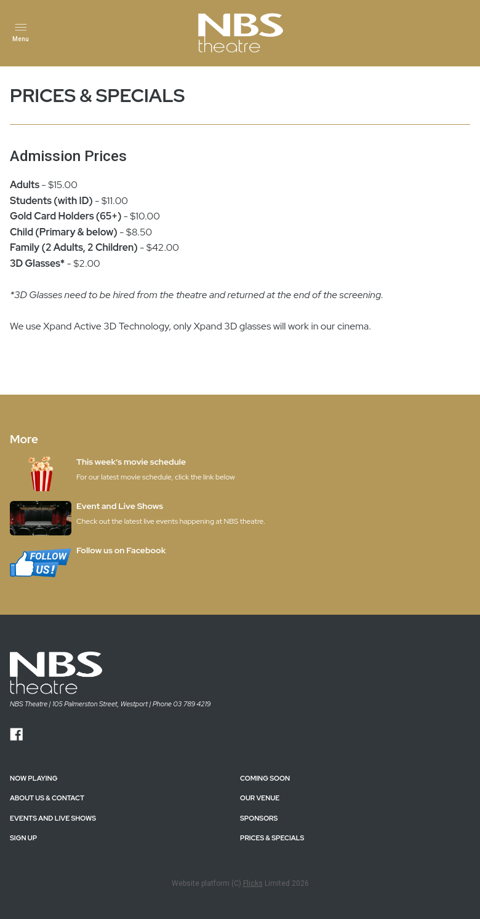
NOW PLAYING (33, 778)
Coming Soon (265, 778)
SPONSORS (259, 818)
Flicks (253, 883)
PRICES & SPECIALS (272, 838)
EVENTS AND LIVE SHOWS (53, 818)
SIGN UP (23, 838)
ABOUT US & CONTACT (47, 798)
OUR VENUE (259, 798)
